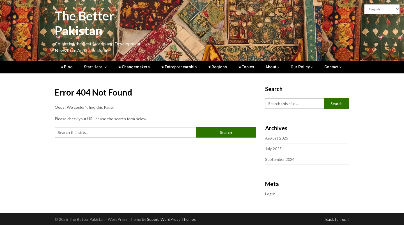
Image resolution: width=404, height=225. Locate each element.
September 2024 (280, 159)
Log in (270, 193)
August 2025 (276, 138)
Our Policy (300, 67)
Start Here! (94, 67)
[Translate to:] (382, 9)
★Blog (66, 67)
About (270, 67)
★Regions (217, 67)
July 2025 (273, 148)
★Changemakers (134, 67)
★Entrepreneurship (179, 67)
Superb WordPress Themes (171, 219)
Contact (331, 67)
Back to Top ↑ (337, 219)
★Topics (246, 67)
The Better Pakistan (84, 23)
